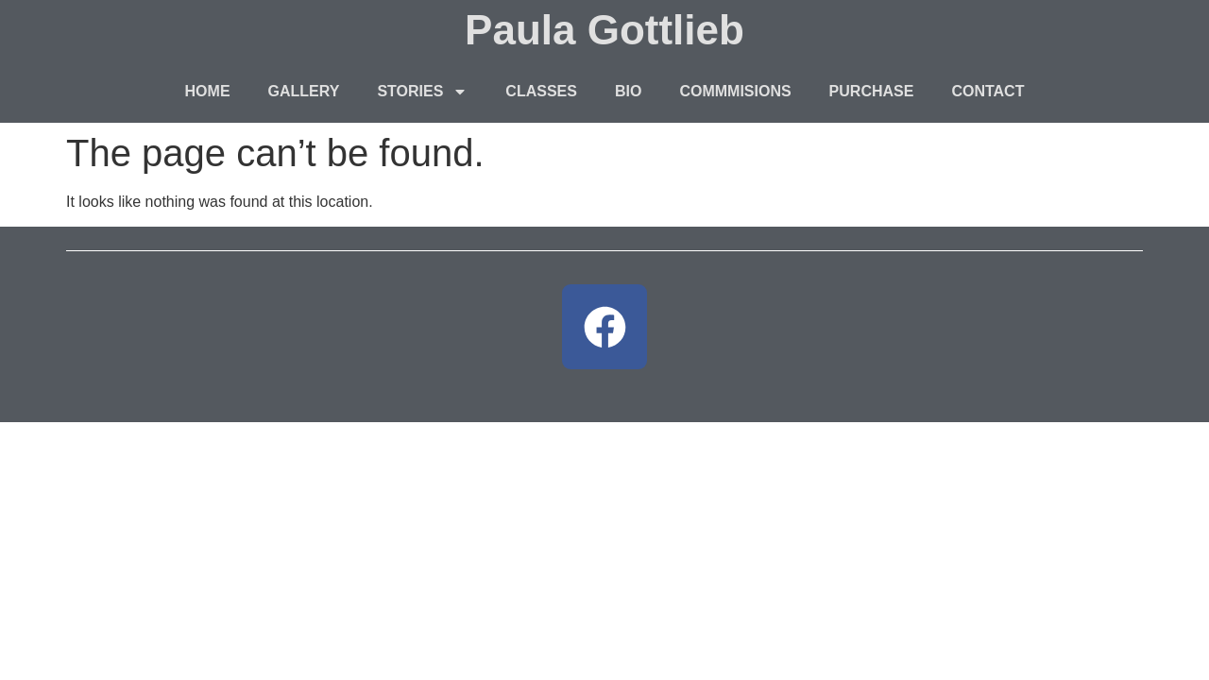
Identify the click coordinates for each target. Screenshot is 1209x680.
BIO (628, 91)
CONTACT (987, 91)
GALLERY (304, 91)
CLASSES (541, 91)
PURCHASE (871, 91)
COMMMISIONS (735, 91)
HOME (207, 91)
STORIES (422, 92)
